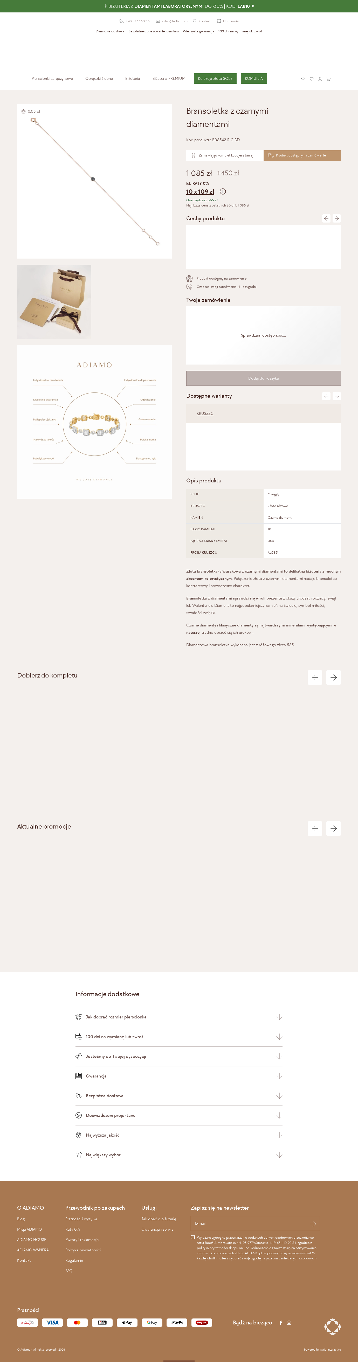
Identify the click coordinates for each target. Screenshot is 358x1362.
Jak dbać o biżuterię (158, 1218)
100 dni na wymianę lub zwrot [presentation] (240, 31)
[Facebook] (281, 1323)
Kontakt (24, 1260)
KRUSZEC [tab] (205, 413)
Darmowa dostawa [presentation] (110, 31)
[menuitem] (52, 78)
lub (263, 189)
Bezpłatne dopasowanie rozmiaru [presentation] (153, 31)
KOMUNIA (254, 78)
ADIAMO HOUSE (31, 1239)
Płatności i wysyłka (81, 1218)
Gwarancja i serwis (157, 1229)
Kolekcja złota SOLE (215, 78)
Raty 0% (72, 1229)
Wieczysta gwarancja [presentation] (198, 31)
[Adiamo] (179, 54)
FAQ (68, 1270)
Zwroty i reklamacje (82, 1239)
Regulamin (74, 1260)
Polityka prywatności (83, 1249)
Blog (21, 1218)
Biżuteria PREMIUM (169, 78)
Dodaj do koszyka (263, 378)
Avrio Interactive (330, 1349)
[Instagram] (289, 1323)
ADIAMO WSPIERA (33, 1249)
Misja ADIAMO (29, 1229)
